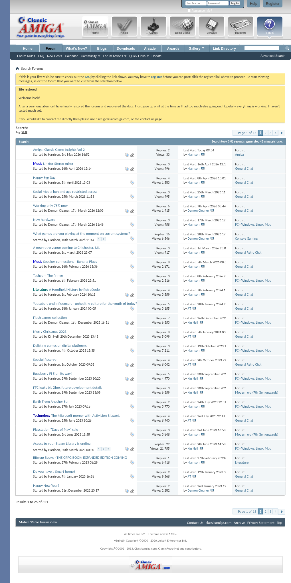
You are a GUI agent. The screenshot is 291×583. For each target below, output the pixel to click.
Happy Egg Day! (45, 177)
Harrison (54, 155)
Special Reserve (44, 359)
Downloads (126, 49)
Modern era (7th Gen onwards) (256, 392)
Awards (173, 49)
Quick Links (137, 56)
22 (167, 444)
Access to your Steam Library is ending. (62, 443)
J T (189, 308)
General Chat (244, 169)
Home (27, 49)
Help (253, 4)
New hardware (44, 219)
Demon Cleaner (59, 211)
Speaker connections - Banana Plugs (70, 261)
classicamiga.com (219, 522)
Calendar (71, 56)
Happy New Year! (46, 485)
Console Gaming (246, 239)
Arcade (150, 49)
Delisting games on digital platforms (60, 345)
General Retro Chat (248, 253)
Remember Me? (199, 10)
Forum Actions (113, 56)
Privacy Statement (260, 522)
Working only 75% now (50, 205)
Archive (239, 522)
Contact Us (195, 522)
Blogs (102, 49)
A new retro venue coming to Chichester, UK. (66, 247)
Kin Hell (192, 322)
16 (167, 234)
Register (273, 4)
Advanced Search (272, 55)
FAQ (41, 56)
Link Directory (224, 49)
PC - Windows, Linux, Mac (253, 225)
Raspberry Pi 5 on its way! (52, 373)
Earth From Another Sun (51, 401)
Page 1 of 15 (247, 133)
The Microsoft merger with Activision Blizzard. (85, 415)
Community (89, 56)
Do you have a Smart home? (54, 471)
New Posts (54, 56)
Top (279, 522)
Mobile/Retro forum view (38, 522)
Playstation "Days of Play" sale (55, 429)
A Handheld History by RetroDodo (74, 289)
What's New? (76, 49)
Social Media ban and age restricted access (65, 191)
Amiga (239, 155)
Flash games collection (50, 317)
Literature (242, 462)
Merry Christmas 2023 (49, 331)
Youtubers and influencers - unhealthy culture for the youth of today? (85, 303)
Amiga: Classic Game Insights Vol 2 (59, 149)
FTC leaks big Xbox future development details (67, 387)
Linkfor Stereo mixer (58, 163)
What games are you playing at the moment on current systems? (81, 233)
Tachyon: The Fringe (48, 275)
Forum (51, 49)
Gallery (197, 48)
